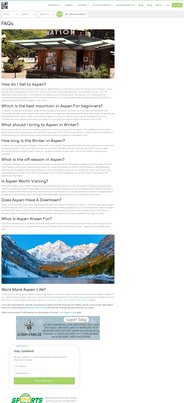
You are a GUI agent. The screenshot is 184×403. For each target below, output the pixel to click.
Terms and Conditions (103, 380)
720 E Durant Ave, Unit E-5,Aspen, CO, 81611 (65, 372)
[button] (168, 5)
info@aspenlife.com (61, 383)
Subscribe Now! (145, 52)
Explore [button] (69, 5)
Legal (96, 366)
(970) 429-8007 (59, 378)
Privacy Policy (100, 371)
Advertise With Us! (125, 5)
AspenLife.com (110, 394)
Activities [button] (83, 5)
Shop (140, 5)
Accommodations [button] (102, 5)
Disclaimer (98, 375)
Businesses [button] (54, 5)
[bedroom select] (47, 14)
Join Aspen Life (66, 326)
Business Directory (47, 321)
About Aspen (81, 310)
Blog (149, 5)
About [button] (159, 5)
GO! (59, 14)
